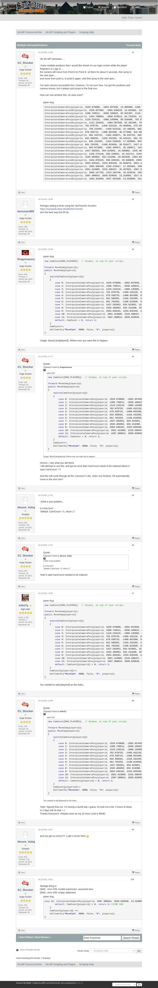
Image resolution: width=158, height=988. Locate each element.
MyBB (28, 983)
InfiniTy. (24, 605)
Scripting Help (86, 32)
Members (120, 7)
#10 (132, 879)
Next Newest (42, 937)
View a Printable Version (30, 950)
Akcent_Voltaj (26, 507)
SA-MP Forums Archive (29, 32)
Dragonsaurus (26, 259)
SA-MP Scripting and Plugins (60, 32)
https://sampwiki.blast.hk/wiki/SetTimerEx (61, 209)
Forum (88, 7)
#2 (133, 199)
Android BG (55, 983)
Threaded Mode (133, 45)
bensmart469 (25, 211)
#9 (133, 830)
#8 (133, 701)
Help (136, 7)
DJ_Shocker (25, 62)
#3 (133, 249)
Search (103, 7)
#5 (133, 495)
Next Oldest (26, 937)
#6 (133, 545)
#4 (133, 356)
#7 (133, 593)
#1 (133, 52)
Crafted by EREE (39, 983)
